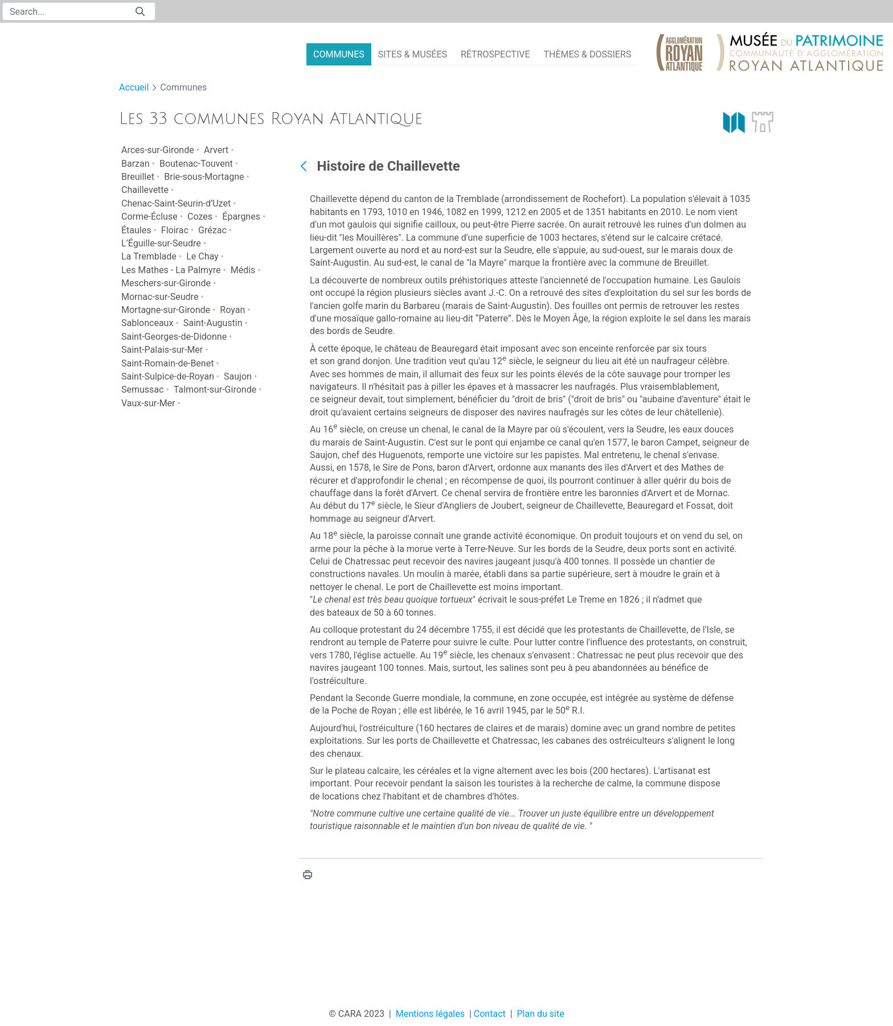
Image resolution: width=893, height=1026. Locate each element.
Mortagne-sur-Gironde (165, 309)
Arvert (216, 150)
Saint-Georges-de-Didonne (174, 336)
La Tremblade (149, 256)
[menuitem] (338, 54)
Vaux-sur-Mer (148, 403)
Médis (243, 270)
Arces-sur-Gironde (157, 150)
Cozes (199, 216)
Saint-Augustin (213, 323)
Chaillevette (145, 189)
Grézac (212, 230)
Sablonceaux (147, 323)
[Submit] (140, 11)
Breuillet (137, 176)
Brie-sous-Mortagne (204, 176)
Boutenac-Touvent (196, 163)
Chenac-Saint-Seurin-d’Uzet (176, 203)
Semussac (142, 389)
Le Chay (202, 256)
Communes (183, 87)
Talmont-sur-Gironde (215, 389)
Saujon (238, 376)
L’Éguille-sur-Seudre (161, 243)
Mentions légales (430, 1013)
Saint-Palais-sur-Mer (162, 349)
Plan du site (540, 1013)
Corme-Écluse (149, 216)
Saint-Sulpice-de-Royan (167, 376)
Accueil (134, 87)
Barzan (135, 163)
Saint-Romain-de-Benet (167, 363)
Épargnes (241, 216)
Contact (490, 1013)
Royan (232, 309)
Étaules (136, 230)
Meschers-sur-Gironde (166, 283)
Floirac (175, 230)
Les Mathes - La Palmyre (170, 270)
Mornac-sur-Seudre (159, 296)
